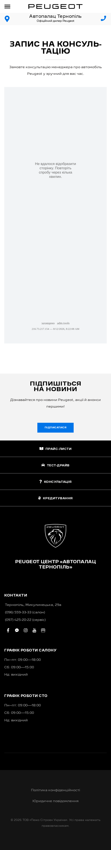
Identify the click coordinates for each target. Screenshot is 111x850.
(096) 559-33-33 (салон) (25, 612)
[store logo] (55, 6)
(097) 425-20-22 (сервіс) (25, 620)
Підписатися (56, 428)
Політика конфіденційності (55, 790)
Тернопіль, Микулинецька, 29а (33, 605)
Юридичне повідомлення (55, 801)
